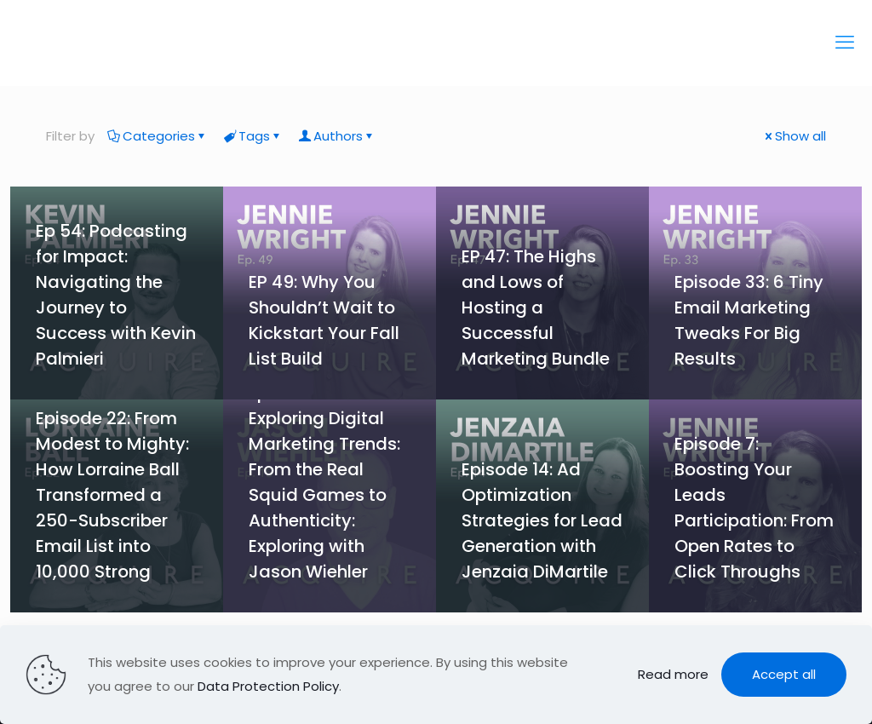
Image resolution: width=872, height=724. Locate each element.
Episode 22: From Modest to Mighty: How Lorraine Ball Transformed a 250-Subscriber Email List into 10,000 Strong (112, 494)
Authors (337, 136)
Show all (794, 136)
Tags (253, 136)
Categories (157, 136)
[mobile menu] (844, 42)
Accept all (784, 674)
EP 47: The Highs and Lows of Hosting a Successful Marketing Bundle (536, 307)
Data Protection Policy (268, 686)
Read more (673, 674)
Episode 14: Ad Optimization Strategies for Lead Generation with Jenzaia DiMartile (542, 520)
